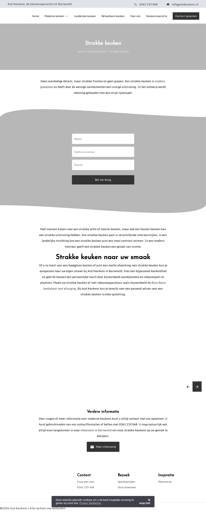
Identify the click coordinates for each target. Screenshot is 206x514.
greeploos (46, 87)
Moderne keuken (54, 16)
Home (35, 16)
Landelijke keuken (85, 16)
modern (160, 81)
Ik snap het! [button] (144, 501)
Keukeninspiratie (156, 16)
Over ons (135, 16)
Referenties (165, 482)
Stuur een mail (85, 482)
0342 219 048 (148, 4)
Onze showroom (127, 487)
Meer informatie (103, 448)
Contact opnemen (186, 16)
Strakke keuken (119, 51)
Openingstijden (126, 482)
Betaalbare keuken (113, 16)
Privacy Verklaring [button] (90, 503)
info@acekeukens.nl (184, 4)
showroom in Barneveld (96, 430)
